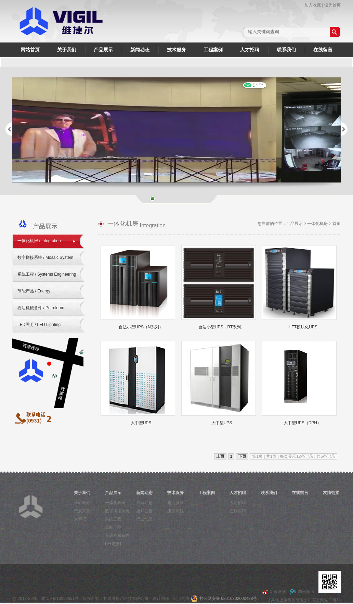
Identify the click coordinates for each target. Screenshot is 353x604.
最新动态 (144, 502)
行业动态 (144, 519)
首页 (336, 223)
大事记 (80, 519)
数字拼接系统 (117, 510)
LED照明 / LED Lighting (39, 324)
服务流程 (175, 510)
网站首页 (30, 49)
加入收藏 (312, 5)
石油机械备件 (117, 535)
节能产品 (113, 527)
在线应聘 (238, 510)
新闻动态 (139, 49)
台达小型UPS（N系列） (141, 327)
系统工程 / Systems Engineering (46, 274)
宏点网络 (181, 598)
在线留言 (322, 49)
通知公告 (144, 510)
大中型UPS (141, 422)
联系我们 (286, 49)
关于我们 (66, 49)
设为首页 (332, 5)
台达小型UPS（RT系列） (221, 327)
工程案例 (213, 49)
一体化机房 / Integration (39, 240)
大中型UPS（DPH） (302, 422)
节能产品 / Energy (33, 291)
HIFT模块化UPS (302, 327)
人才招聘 (249, 49)
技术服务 (176, 49)
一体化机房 (317, 223)
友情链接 (331, 492)
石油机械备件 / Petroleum (40, 307)
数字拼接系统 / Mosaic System (45, 257)
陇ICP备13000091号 (60, 598)
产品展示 (103, 49)
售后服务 (175, 502)
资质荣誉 (82, 510)
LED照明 (113, 543)
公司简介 (82, 502)
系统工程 (113, 519)
